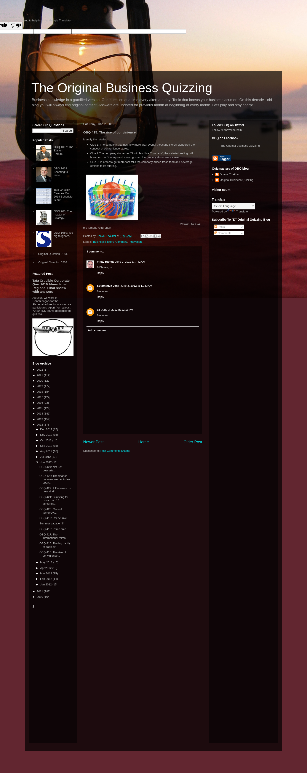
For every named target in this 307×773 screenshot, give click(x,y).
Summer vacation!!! (51, 523)
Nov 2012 (46, 434)
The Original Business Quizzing (121, 87)
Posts (219, 226)
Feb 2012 (46, 578)
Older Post (193, 442)
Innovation (135, 241)
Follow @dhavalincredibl (227, 130)
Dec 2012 (46, 429)
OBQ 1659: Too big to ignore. (63, 234)
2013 (40, 419)
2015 (40, 408)
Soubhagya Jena (108, 285)
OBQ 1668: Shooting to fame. (61, 172)
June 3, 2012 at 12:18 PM (117, 309)
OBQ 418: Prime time (52, 529)
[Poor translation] (16, 25)
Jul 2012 (46, 456)
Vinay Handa (105, 261)
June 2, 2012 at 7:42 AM (130, 261)
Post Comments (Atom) (115, 450)
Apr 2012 (46, 568)
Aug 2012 (46, 451)
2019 (40, 386)
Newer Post (93, 442)
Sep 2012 (46, 445)
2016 (40, 402)
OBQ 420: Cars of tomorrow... (50, 511)
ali (98, 309)
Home (143, 442)
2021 (40, 375)
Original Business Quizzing (236, 180)
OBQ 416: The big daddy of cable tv (54, 545)
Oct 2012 (46, 440)
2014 (40, 413)
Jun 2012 (46, 462)
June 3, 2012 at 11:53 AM (136, 285)
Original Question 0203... (53, 262)
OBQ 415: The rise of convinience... (52, 554)
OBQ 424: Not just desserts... (50, 468)
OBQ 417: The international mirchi (52, 536)
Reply (100, 273)
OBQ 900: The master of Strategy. (63, 215)
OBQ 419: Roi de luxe (53, 518)
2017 (40, 397)
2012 (40, 424)
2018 (40, 391)
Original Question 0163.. (53, 254)
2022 (40, 369)
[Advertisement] (53, 674)
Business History (103, 241)
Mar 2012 (46, 573)
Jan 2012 (46, 584)
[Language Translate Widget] (233, 206)
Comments (222, 233)
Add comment (97, 330)
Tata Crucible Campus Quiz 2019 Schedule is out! (63, 195)
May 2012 (46, 562)
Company (121, 241)
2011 (40, 591)
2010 (40, 596)
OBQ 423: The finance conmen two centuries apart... (54, 479)
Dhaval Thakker (229, 174)
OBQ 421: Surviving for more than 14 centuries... (53, 500)
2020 (40, 380)
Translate (237, 211)
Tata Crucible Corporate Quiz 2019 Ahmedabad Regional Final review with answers (51, 286)
